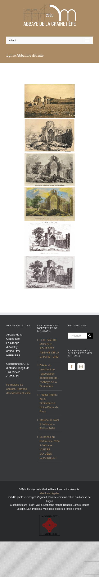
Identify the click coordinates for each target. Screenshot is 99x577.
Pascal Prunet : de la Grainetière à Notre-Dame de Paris (49, 403)
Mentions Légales (49, 493)
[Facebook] (71, 366)
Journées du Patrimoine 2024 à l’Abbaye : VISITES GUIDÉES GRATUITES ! (50, 447)
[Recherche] (90, 336)
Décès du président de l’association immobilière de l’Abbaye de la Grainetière (49, 376)
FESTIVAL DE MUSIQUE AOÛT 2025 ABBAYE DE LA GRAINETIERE (49, 348)
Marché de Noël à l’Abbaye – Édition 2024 (49, 424)
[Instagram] (81, 366)
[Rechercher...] (77, 336)
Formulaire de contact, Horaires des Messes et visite (18, 389)
